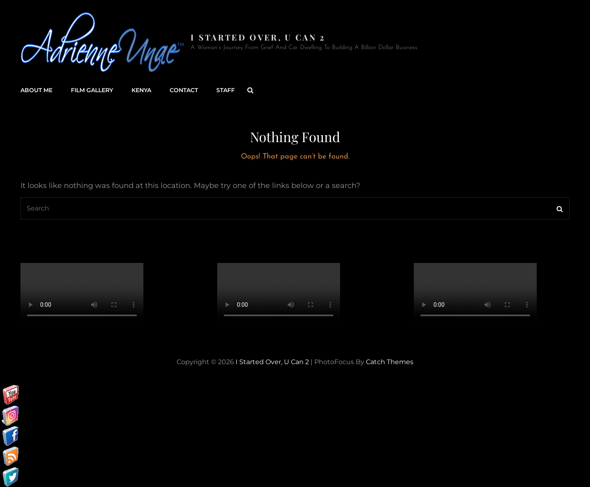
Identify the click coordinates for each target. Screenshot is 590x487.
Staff (225, 90)
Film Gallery (92, 90)
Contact (184, 90)
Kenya (141, 90)
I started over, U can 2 (258, 37)
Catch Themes (389, 362)
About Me (36, 90)
